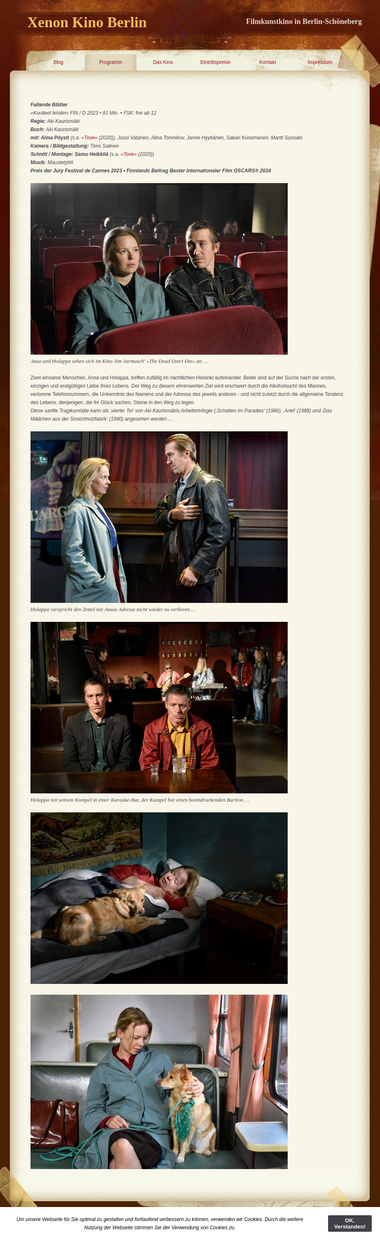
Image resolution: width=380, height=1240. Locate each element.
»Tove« (90, 138)
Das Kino (163, 62)
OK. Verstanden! (350, 1223)
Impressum (320, 62)
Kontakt (267, 62)
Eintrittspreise (215, 62)
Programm (110, 62)
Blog (58, 62)
